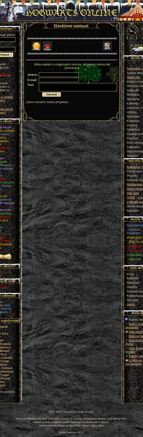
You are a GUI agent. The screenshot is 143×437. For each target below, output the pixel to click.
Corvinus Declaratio (133, 231)
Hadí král (134, 259)
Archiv (131, 304)
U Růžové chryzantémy (133, 362)
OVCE (131, 197)
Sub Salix (133, 193)
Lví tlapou (135, 250)
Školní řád (133, 77)
